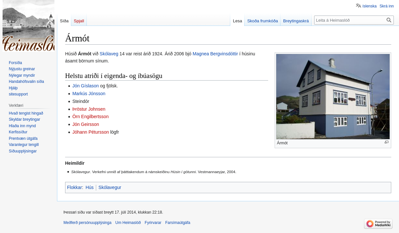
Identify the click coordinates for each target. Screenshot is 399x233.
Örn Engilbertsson (90, 116)
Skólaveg (109, 53)
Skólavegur (109, 187)
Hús (90, 187)
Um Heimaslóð (128, 222)
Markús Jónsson (88, 93)
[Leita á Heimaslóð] (354, 20)
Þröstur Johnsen (88, 109)
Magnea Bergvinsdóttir (215, 53)
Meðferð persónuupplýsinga (87, 222)
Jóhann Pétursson (90, 132)
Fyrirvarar (153, 222)
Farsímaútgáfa (177, 222)
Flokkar (74, 187)
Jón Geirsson (85, 124)
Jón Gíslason (85, 85)
